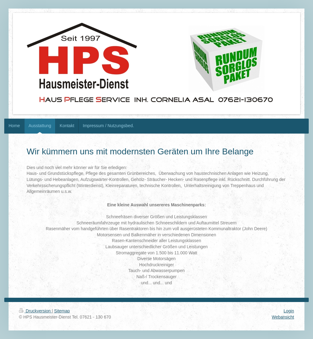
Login (289, 310)
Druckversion (35, 310)
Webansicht (283, 317)
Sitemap (62, 310)
